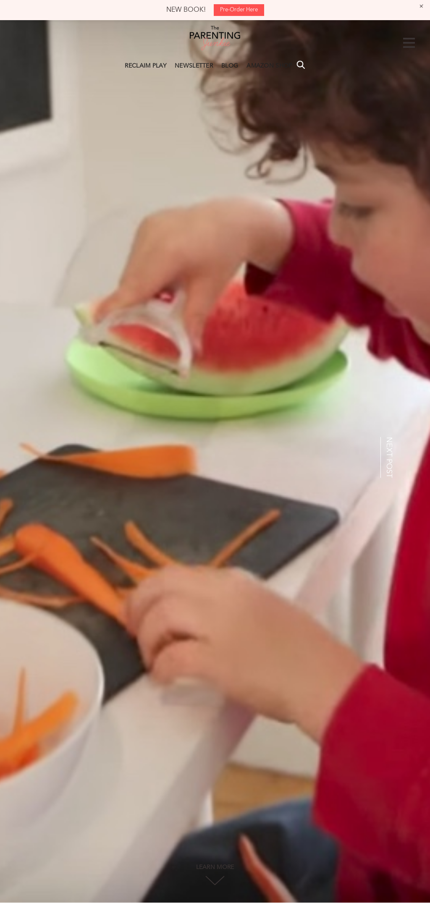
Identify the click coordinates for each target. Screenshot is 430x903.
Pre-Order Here (239, 10)
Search (300, 64)
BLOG (229, 66)
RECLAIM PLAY (145, 66)
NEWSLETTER (194, 66)
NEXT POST (389, 457)
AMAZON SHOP (269, 66)
